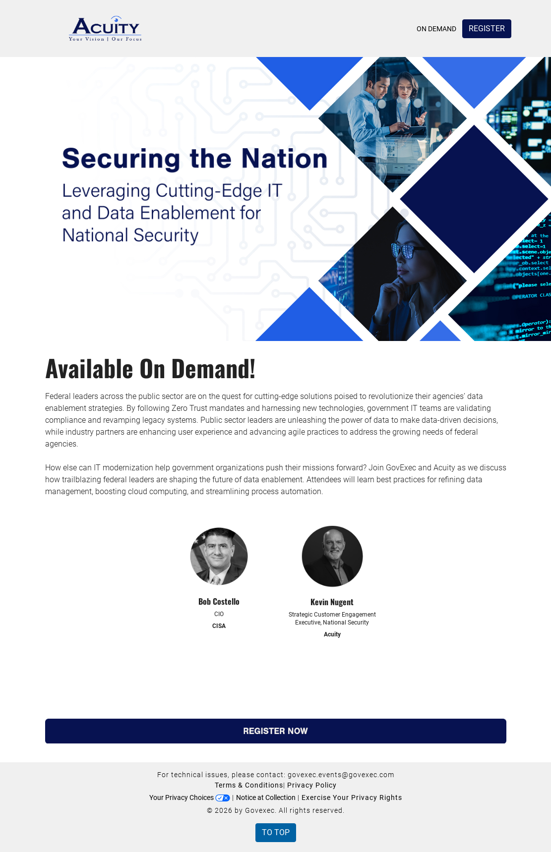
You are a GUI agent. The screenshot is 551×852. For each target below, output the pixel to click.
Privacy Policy (312, 785)
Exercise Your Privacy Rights (352, 797)
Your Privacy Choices (189, 797)
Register (487, 28)
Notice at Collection (266, 797)
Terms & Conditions (249, 785)
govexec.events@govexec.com (341, 775)
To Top (276, 832)
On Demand (436, 29)
